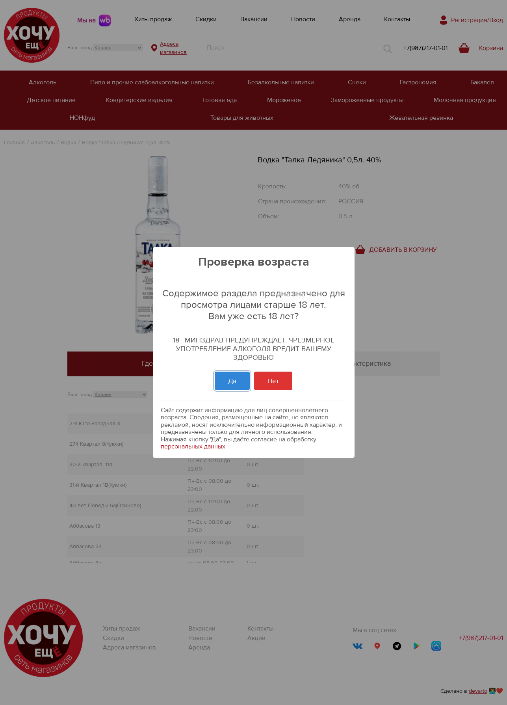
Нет (273, 381)
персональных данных (193, 446)
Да (232, 381)
